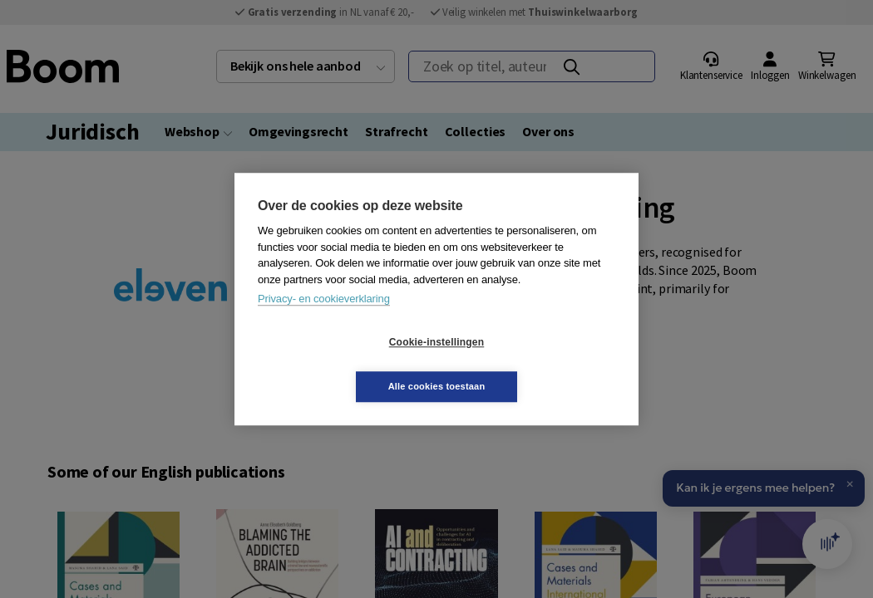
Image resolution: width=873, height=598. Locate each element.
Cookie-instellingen (337, 364)
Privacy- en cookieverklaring (324, 321)
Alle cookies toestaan (535, 364)
